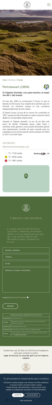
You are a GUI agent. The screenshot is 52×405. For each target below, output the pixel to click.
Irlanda (20, 80)
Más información (26, 400)
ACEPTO (17, 395)
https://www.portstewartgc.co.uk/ (16, 147)
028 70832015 (9, 143)
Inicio (5, 80)
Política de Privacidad (18, 297)
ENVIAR (10, 306)
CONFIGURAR (32, 395)
